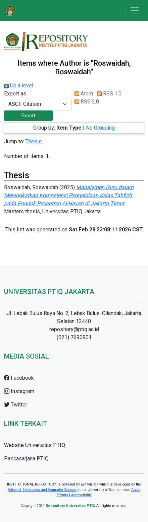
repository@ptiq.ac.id (74, 329)
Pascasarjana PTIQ (26, 458)
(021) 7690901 (74, 337)
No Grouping (100, 128)
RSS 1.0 (107, 93)
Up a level (18, 85)
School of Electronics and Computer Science (42, 490)
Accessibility (81, 495)
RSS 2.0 (85, 101)
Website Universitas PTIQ (34, 445)
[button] (28, 115)
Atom (82, 93)
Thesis (34, 141)
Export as (15, 93)
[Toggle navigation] (134, 10)
